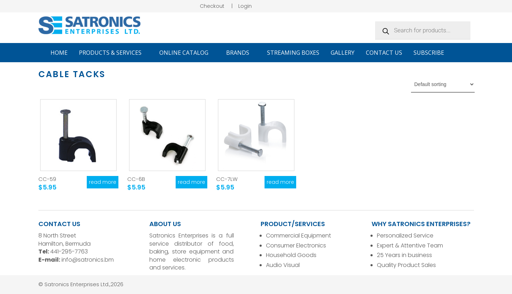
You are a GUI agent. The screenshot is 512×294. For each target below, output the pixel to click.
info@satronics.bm (88, 260)
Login (245, 6)
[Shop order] (443, 84)
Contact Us (384, 53)
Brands (241, 53)
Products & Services (113, 53)
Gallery (342, 53)
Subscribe (429, 53)
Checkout (212, 6)
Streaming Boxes (293, 53)
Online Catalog (187, 53)
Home (59, 53)
